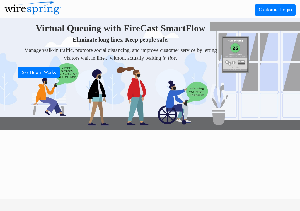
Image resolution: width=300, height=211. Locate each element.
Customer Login (275, 10)
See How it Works (39, 72)
